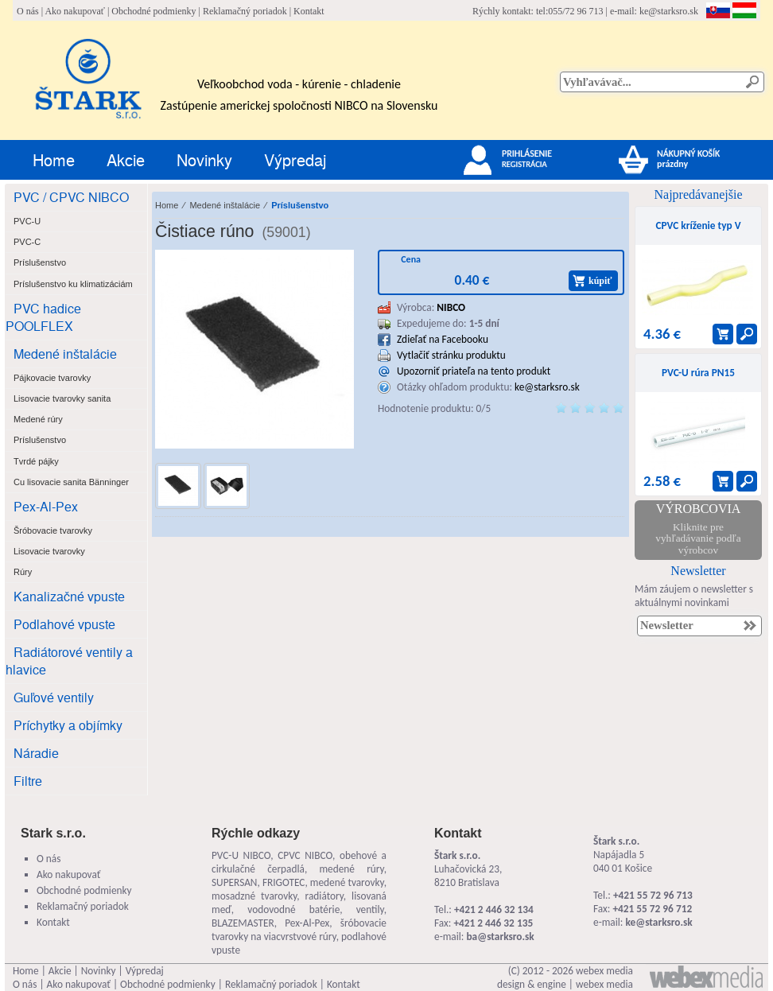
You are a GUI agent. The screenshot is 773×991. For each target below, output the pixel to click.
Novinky (204, 159)
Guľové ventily (54, 697)
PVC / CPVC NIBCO (71, 197)
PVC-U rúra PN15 (698, 372)
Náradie (36, 753)
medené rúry (351, 869)
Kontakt (308, 11)
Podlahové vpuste (64, 624)
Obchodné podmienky (153, 11)
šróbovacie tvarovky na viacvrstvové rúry (299, 929)
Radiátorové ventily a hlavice (69, 660)
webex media (604, 970)
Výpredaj (295, 159)
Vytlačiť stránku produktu (451, 355)
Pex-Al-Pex (46, 506)
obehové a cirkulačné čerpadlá (299, 862)
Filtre (28, 780)
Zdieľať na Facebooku (442, 339)
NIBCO (451, 307)
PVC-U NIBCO (241, 855)
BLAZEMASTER (243, 923)
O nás (28, 11)
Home (54, 159)
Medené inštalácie (65, 353)
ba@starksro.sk (500, 936)
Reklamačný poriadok (245, 11)
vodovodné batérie (293, 909)
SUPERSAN (234, 882)
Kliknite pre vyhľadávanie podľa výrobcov (697, 538)
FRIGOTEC (283, 882)
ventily (370, 909)
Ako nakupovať (74, 11)
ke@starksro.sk (668, 11)
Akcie (126, 159)
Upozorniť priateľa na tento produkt (473, 371)
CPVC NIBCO (305, 855)
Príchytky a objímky (68, 725)
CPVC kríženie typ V (697, 225)
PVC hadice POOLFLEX (43, 317)
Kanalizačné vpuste (69, 596)
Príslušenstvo (299, 205)
